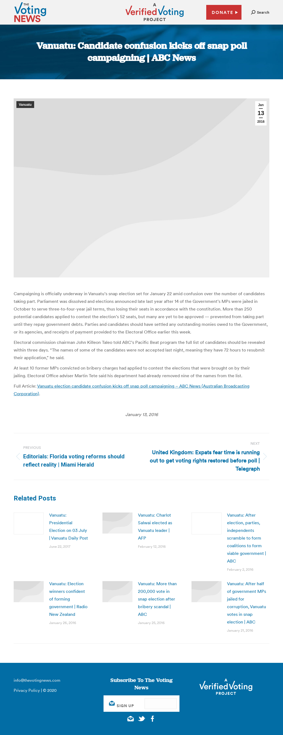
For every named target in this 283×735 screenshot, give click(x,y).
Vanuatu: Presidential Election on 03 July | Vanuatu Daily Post (68, 526)
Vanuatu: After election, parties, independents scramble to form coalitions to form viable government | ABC (246, 538)
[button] (260, 12)
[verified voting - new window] (155, 22)
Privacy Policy (27, 690)
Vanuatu (25, 105)
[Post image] (29, 523)
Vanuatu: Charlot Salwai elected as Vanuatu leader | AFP (155, 526)
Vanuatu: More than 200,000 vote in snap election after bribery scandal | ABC (157, 599)
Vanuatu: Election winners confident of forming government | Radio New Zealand (68, 599)
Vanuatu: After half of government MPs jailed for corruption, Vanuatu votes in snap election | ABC (246, 603)
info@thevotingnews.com (37, 680)
